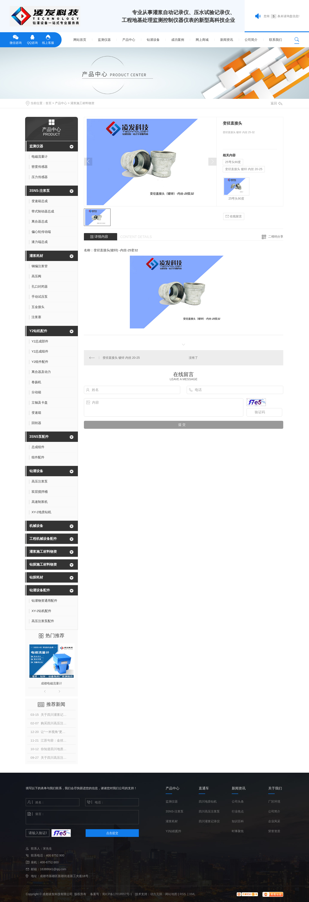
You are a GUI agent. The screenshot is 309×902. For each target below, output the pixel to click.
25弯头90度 (233, 162)
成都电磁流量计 (51, 683)
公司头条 (238, 801)
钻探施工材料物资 (43, 564)
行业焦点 (238, 811)
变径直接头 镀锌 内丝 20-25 (243, 169)
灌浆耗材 (36, 256)
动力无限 (156, 894)
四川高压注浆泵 (209, 811)
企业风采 (274, 821)
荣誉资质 (274, 831)
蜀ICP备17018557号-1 (117, 894)
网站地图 (171, 894)
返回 (276, 103)
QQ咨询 (32, 39)
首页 (48, 103)
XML (192, 894)
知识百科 (238, 821)
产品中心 (128, 39)
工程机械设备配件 (43, 538)
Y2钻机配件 (38, 331)
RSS (183, 894)
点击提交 (112, 833)
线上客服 (48, 39)
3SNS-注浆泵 (39, 190)
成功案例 (177, 39)
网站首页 (79, 39)
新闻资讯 (226, 39)
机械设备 (36, 526)
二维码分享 (275, 236)
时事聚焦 (238, 831)
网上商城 (202, 39)
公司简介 (251, 39)
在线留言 (234, 216)
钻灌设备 (153, 39)
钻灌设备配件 (39, 590)
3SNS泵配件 (39, 436)
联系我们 (275, 39)
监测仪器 (104, 39)
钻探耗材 (36, 577)
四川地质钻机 (208, 801)
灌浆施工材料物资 (82, 103)
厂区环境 (274, 801)
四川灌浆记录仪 (209, 821)
